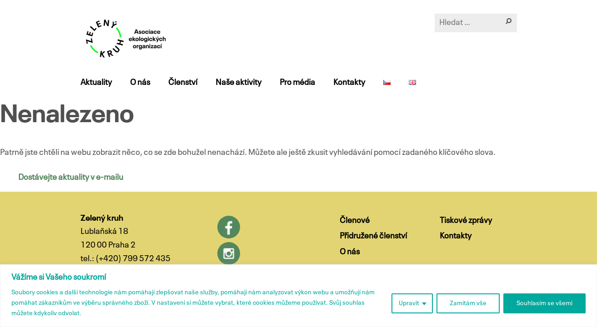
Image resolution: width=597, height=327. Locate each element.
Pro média (297, 83)
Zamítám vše (468, 303)
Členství (182, 83)
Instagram (228, 253)
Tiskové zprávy (466, 221)
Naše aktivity (238, 83)
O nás (140, 83)
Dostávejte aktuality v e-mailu (70, 177)
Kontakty (349, 83)
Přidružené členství (373, 236)
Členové (355, 221)
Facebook (228, 227)
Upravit (409, 303)
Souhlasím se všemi (544, 303)
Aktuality (96, 83)
